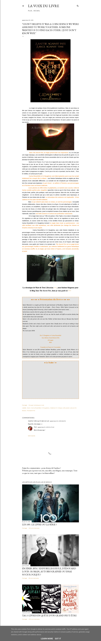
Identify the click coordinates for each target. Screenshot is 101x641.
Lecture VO (73, 408)
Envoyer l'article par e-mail (36, 405)
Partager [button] (24, 405)
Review (24, 410)
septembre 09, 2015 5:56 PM (58, 421)
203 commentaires (34, 619)
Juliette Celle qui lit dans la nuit (38, 421)
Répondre (31, 436)
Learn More (47, 638)
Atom (28, 408)
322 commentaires (34, 528)
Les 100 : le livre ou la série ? (39, 524)
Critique (59, 408)
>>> (55, 288)
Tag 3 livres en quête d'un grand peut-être (49, 615)
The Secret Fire (31, 410)
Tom (35, 427)
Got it (58, 638)
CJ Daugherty (45, 408)
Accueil (32, 11)
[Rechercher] (78, 5)
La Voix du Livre (43, 6)
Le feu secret (66, 408)
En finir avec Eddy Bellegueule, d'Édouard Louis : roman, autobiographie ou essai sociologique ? (49, 571)
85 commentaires (34, 578)
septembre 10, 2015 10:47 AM (46, 427)
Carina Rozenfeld (36, 408)
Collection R (53, 408)
